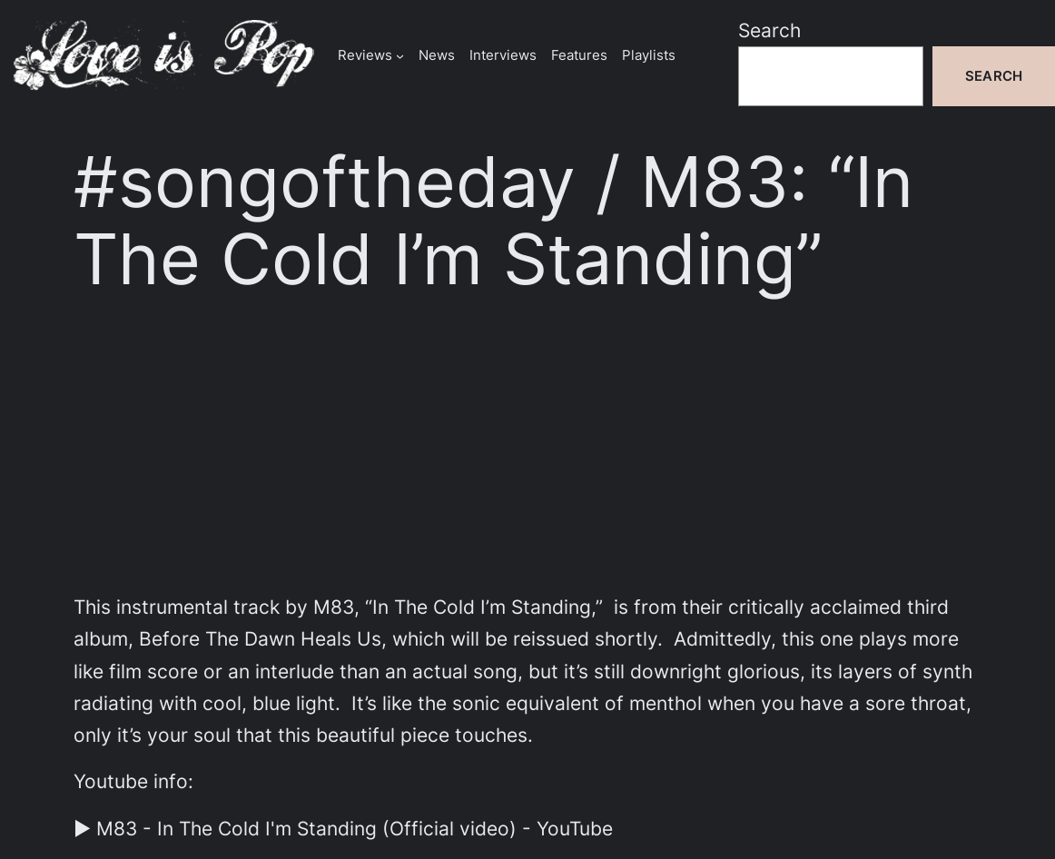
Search (769, 30)
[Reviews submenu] (400, 55)
